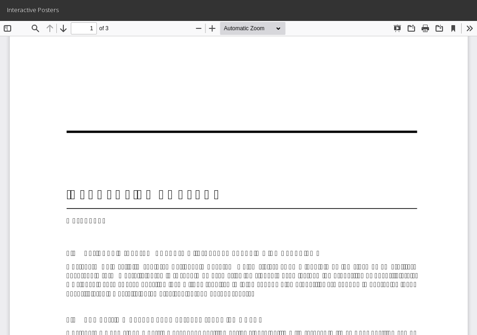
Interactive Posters (33, 10)
